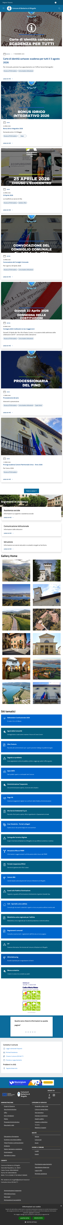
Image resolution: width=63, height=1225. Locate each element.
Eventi (37, 1154)
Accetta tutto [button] (24, 1218)
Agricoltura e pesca (9, 1155)
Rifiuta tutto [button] (38, 1218)
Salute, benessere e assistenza (13, 1149)
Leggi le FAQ (38, 1170)
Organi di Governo (9, 1106)
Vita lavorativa (39, 1113)
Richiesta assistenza (41, 1174)
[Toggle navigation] (3, 8)
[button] (31, 1222)
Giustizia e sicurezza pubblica (12, 1140)
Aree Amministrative (10, 1109)
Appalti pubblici (39, 1119)
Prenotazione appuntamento (43, 1164)
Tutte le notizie (31, 491)
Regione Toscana (7, 2)
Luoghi (37, 1151)
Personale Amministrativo (11, 1122)
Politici (6, 1119)
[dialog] (31, 1214)
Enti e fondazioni (9, 1116)
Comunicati (38, 1140)
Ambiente (7, 1146)
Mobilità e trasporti (40, 1128)
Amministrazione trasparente (12, 1190)
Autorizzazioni (8, 1152)
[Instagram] (54, 1095)
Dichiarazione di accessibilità (12, 1200)
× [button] (61, 1206)
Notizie (6, 256)
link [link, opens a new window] (48, 1214)
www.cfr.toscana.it (31, 1012)
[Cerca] (59, 8)
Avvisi (8, 54)
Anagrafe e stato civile (41, 1106)
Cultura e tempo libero (41, 1109)
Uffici (5, 1113)
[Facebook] (49, 1095)
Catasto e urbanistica (41, 1122)
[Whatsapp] (49, 1098)
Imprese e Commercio (41, 1116)
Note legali (7, 1197)
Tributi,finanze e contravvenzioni (13, 1143)
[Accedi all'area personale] (55, 2)
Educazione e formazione (11, 1136)
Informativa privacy (9, 1194)
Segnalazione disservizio (42, 1167)
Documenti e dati (9, 1125)
